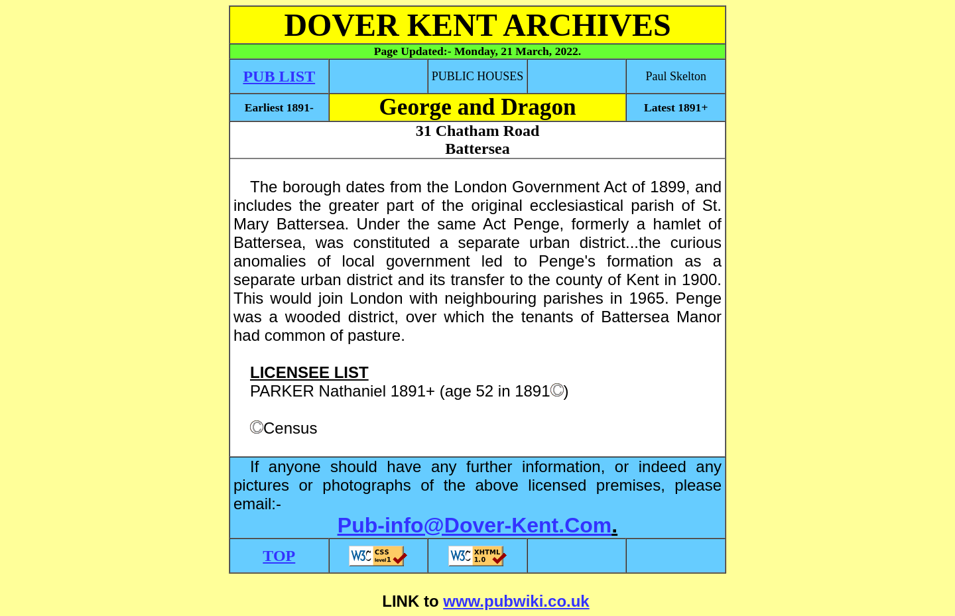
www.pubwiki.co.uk (516, 601)
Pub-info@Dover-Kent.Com (474, 525)
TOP (279, 555)
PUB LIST (279, 76)
